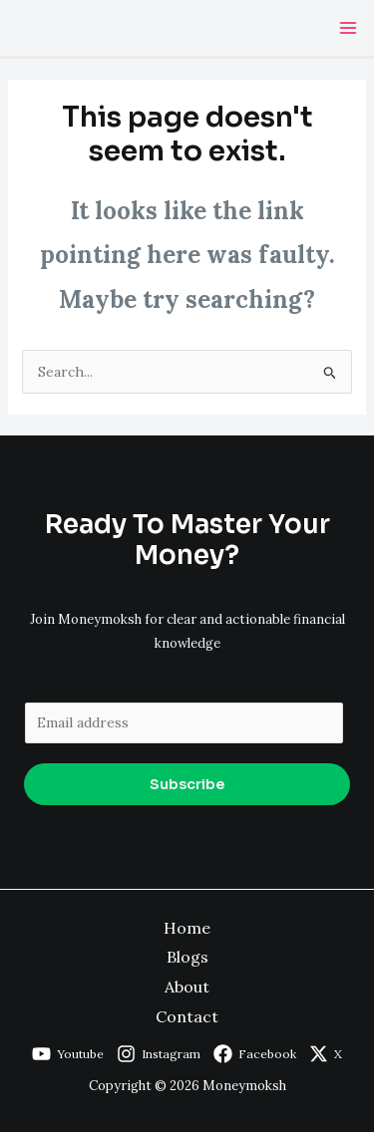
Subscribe (187, 784)
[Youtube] (68, 1053)
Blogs (187, 957)
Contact (187, 1016)
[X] (325, 1053)
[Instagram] (158, 1053)
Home (187, 928)
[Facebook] (254, 1053)
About (187, 986)
